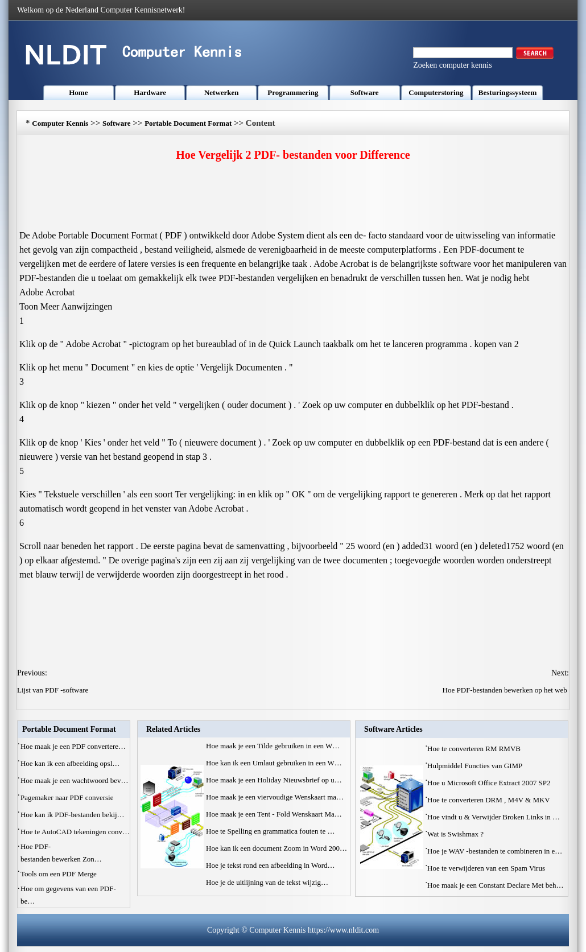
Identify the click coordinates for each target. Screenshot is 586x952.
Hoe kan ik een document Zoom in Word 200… (276, 848)
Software (364, 92)
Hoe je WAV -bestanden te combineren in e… (494, 851)
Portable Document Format (188, 123)
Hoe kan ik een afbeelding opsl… (69, 763)
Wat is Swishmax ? (456, 834)
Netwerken (221, 92)
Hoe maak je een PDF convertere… (73, 746)
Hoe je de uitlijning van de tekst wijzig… (267, 882)
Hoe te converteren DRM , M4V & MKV (489, 800)
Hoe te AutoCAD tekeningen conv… (75, 831)
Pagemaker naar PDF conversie (67, 797)
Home (78, 92)
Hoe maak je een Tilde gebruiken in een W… (273, 745)
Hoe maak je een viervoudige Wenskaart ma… (275, 797)
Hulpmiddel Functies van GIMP (475, 765)
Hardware (150, 92)
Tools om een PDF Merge (59, 873)
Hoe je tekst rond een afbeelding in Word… (270, 865)
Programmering (292, 92)
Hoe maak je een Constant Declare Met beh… (495, 885)
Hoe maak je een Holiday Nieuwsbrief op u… (274, 780)
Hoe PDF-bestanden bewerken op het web (506, 690)
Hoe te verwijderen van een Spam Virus (487, 868)
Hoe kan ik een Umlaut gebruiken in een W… (274, 763)
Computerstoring (435, 92)
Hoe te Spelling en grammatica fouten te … (270, 831)
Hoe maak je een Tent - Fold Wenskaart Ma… (274, 814)
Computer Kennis (60, 123)
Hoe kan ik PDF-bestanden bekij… (72, 814)
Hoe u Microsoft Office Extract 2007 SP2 (489, 782)
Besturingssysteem (507, 92)
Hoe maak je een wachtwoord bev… (74, 780)
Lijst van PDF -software (53, 690)
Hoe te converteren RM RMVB (474, 748)
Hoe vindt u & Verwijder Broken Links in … (493, 817)
